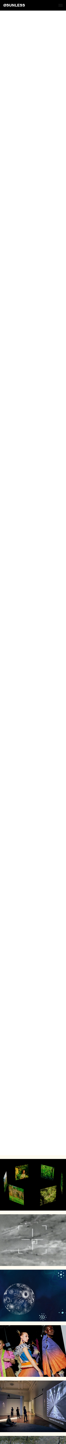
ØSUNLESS (14, 5)
